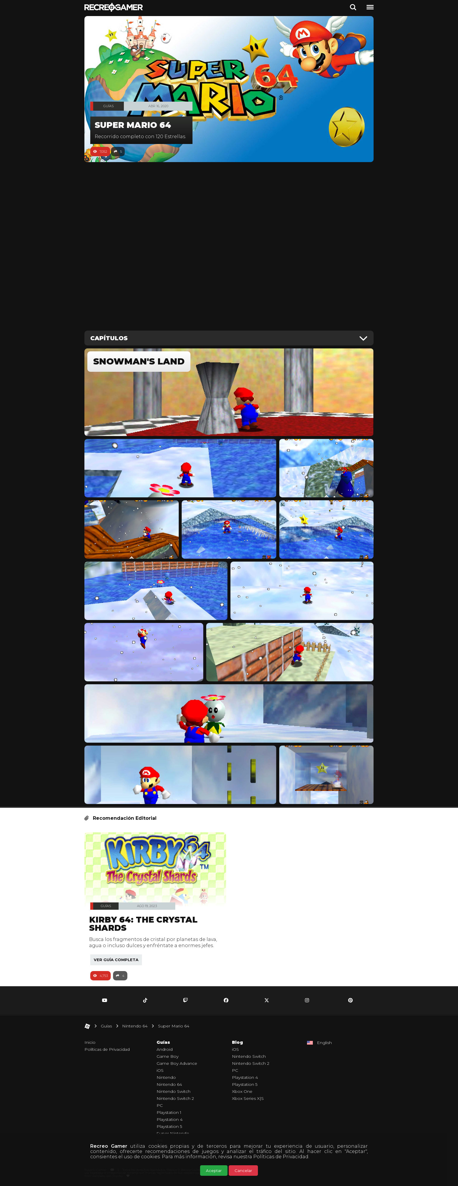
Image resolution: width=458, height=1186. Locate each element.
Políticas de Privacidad (280, 1156)
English (324, 1042)
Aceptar (214, 1170)
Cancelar (243, 1170)
